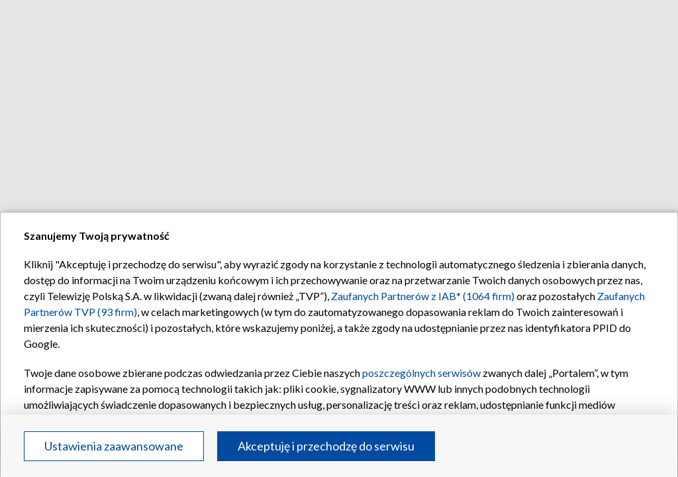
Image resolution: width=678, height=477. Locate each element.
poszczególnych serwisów (421, 372)
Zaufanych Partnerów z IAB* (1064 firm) (422, 296)
